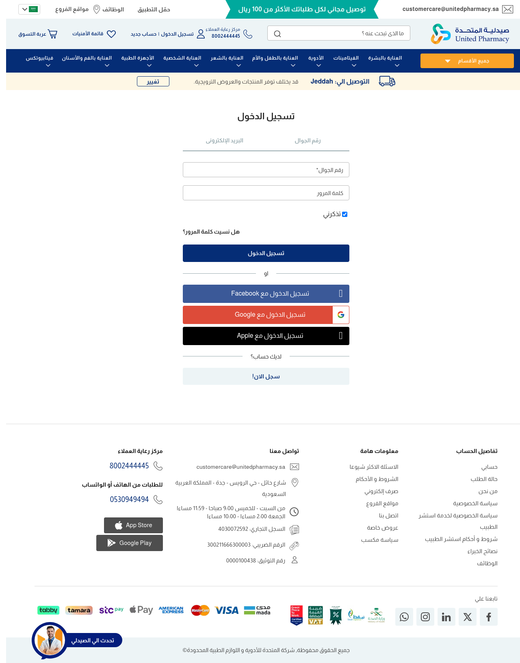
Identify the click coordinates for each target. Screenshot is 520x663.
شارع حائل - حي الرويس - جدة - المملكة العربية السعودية (224, 488)
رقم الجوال (301, 140)
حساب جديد (138, 34)
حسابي (483, 466)
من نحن (482, 491)
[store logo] (464, 34)
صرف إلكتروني (375, 491)
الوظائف (107, 9)
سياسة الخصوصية (469, 503)
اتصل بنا (382, 515)
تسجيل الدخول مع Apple (287, 336)
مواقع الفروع (65, 9)
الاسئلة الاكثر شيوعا (368, 466)
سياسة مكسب (373, 539)
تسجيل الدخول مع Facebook (284, 294)
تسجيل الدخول (171, 34)
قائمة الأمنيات (81, 33)
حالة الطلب (478, 479)
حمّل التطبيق (147, 9)
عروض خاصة (376, 527)
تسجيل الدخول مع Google (286, 315)
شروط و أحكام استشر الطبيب (455, 539)
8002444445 (123, 466)
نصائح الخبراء (477, 551)
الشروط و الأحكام (371, 479)
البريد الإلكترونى (218, 140)
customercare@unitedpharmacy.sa (444, 9)
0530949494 (123, 500)
